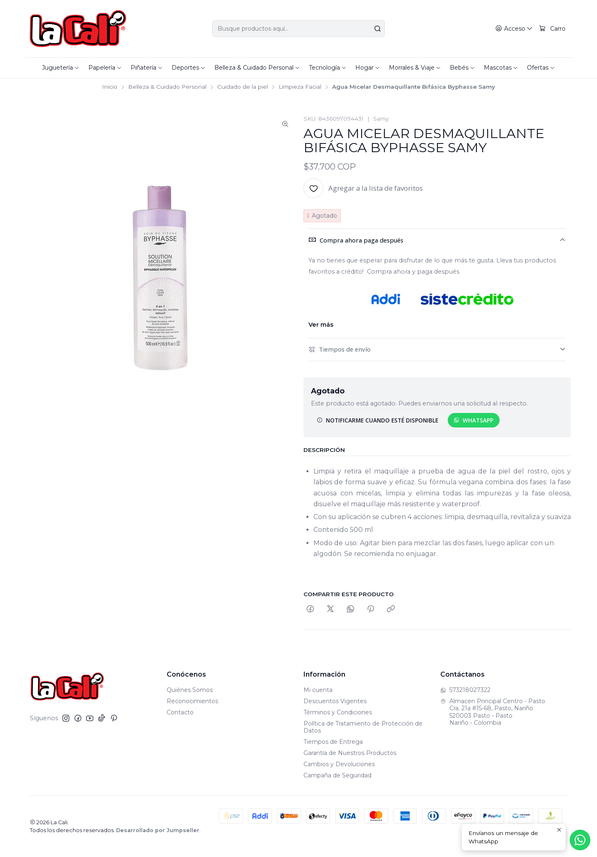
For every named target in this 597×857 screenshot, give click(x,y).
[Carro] (552, 29)
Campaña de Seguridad (337, 775)
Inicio (109, 87)
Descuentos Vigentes (334, 701)
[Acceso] (514, 29)
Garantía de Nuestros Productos (349, 753)
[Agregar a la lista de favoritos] (363, 188)
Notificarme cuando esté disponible (377, 420)
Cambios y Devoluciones (339, 764)
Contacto (180, 712)
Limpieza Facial (300, 87)
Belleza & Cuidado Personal (167, 87)
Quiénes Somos (190, 690)
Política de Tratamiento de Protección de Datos (362, 727)
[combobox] (298, 28)
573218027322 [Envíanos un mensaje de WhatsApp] (465, 690)
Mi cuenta (317, 690)
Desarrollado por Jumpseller (157, 830)
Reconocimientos (192, 701)
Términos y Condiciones (337, 712)
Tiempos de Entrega (333, 741)
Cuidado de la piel (242, 87)
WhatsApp (473, 420)
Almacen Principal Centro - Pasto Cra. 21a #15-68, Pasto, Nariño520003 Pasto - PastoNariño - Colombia (492, 712)
